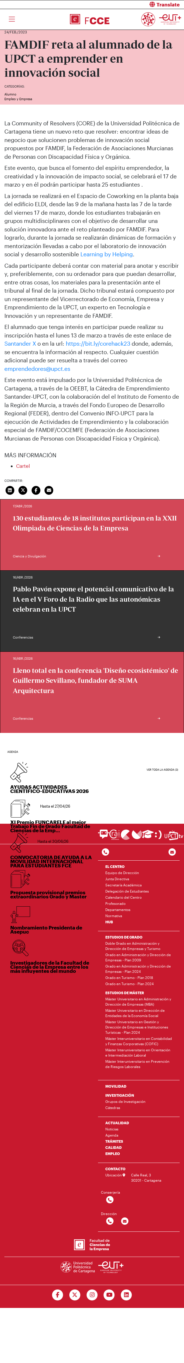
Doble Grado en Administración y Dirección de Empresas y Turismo (132, 946)
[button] (140, 4)
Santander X (20, 343)
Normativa (113, 916)
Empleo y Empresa (18, 99)
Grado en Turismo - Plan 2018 (129, 977)
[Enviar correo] (49, 489)
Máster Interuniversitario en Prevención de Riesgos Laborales (137, 1064)
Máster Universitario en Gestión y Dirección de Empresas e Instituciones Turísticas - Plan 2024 (136, 1027)
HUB (109, 922)
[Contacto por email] (172, 852)
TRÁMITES (114, 1141)
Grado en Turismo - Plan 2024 (129, 984)
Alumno (10, 94)
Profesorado (115, 903)
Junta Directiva (117, 879)
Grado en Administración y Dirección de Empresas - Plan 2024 (138, 968)
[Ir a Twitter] (74, 1295)
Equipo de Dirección (122, 873)
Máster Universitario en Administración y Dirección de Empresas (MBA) (138, 1001)
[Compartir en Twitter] (23, 489)
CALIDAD (113, 1147)
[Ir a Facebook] (57, 1295)
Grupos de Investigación (125, 1101)
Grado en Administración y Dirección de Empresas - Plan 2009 (138, 957)
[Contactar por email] (124, 1221)
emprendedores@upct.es (37, 368)
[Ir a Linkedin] (126, 1295)
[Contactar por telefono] (105, 852)
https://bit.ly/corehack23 (98, 343)
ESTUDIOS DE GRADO (123, 937)
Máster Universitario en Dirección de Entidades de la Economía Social (135, 1013)
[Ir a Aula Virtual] (148, 837)
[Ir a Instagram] (92, 1295)
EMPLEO (112, 1154)
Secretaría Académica (123, 885)
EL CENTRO (115, 866)
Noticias (111, 1129)
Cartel (23, 466)
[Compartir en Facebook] (36, 489)
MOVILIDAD (115, 1086)
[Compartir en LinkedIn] (10, 489)
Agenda (111, 1135)
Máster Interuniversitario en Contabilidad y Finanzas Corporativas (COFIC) (138, 1041)
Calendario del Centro (123, 897)
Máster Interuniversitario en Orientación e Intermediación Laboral (137, 1052)
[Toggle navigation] (12, 19)
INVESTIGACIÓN (119, 1095)
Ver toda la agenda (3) (162, 769)
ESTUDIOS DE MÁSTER (124, 993)
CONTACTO (115, 1169)
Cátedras (112, 1108)
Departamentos (117, 909)
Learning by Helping (106, 254)
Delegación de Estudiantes (127, 891)
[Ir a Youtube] (109, 1295)
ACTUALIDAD (117, 1123)
